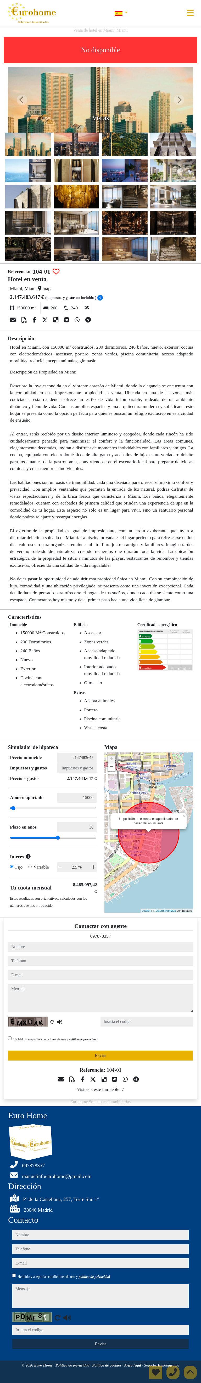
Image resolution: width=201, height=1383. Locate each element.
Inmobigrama (168, 1365)
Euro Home (43, 1365)
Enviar (100, 1055)
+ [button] (111, 759)
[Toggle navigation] (190, 13)
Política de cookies (107, 1365)
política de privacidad (83, 1039)
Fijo (19, 867)
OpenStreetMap (166, 910)
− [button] (111, 767)
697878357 (100, 936)
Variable (41, 867)
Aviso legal (133, 1365)
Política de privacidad (72, 1365)
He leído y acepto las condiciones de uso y (55, 1039)
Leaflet (146, 910)
